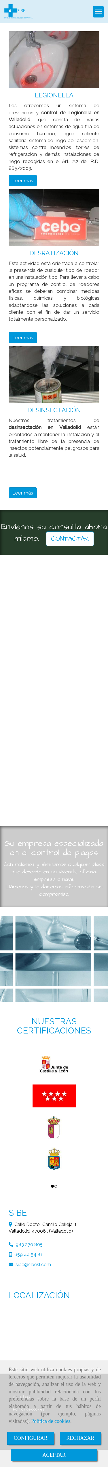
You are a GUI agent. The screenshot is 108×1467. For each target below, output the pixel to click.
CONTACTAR (70, 538)
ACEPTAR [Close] (54, 1455)
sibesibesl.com (33, 1264)
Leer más (22, 180)
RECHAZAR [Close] (80, 1438)
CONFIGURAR (31, 1438)
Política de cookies (50, 1421)
